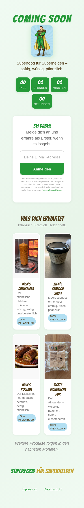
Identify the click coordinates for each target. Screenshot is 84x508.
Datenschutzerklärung (52, 190)
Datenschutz (53, 489)
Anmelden (42, 169)
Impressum (29, 489)
